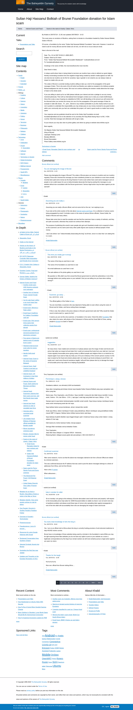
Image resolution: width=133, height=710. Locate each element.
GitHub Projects (94, 608)
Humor (22, 119)
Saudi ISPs (24, 172)
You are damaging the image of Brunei (57, 169)
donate (58, 321)
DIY (56, 645)
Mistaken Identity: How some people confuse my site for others (29, 502)
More (43, 669)
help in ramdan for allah (54, 492)
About (29, 9)
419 (43, 636)
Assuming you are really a (55, 201)
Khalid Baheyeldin (51, 240)
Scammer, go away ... (57, 295)
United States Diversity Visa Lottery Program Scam (30, 486)
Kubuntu (52, 651)
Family (20, 75)
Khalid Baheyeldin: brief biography (99, 599)
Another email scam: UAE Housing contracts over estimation (30, 287)
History (22, 104)
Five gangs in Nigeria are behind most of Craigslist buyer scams (31, 340)
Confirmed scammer (51, 451)
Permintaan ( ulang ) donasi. (56, 379)
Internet (22, 154)
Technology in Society (49, 146)
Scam (50, 662)
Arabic (61, 636)
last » (100, 582)
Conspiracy (45, 642)
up (79, 149)
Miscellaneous (25, 175)
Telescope (49, 666)
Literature (23, 113)
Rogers (60, 658)
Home (20, 9)
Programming (24, 169)
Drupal (22, 145)
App (56, 636)
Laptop (58, 651)
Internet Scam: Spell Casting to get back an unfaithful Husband (30, 368)
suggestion (51, 342)
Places (20, 178)
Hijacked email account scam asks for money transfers (30, 348)
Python (54, 658)
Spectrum (61, 662)
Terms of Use (42, 686)
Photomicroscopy (25, 220)
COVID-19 (46, 645)
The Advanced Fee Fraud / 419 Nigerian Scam (29, 478)
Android (50, 635)
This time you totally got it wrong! (59, 255)
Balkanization (51, 639)
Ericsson (46, 648)
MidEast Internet (25, 166)
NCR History (24, 163)
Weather (25, 182)
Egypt (22, 185)
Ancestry (23, 81)
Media (22, 110)
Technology (22, 137)
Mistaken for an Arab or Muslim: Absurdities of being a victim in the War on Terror (29, 494)
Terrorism (23, 122)
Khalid (22, 78)
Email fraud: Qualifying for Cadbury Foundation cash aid (30, 315)
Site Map (39, 9)
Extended (23, 84)
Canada (22, 180)
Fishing (22, 208)
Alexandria (26, 191)
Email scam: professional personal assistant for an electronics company (31, 333)
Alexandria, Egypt (25, 238)
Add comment (46, 155)
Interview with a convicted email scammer (28, 413)
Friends (20, 87)
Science (23, 101)
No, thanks (115, 706)
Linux (22, 139)
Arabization (24, 142)
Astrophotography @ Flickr (97, 614)
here (72, 301)
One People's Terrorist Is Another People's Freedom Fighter (28, 511)
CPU (53, 645)
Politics (22, 116)
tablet (44, 666)
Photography (24, 211)
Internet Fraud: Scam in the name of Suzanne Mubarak (30, 361)
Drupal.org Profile (94, 611)
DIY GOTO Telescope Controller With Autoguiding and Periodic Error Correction (29, 259)
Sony (55, 662)
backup (44, 639)
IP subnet (54, 469)
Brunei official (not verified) (50, 164)
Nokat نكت (21, 90)
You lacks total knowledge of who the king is (59, 522)
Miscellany (21, 223)
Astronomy (23, 205)
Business (23, 125)
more (17, 621)
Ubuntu (57, 665)
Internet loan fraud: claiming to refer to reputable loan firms (29, 406)
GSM (57, 648)
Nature (22, 217)
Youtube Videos (94, 605)
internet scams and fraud (84, 211)
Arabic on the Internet (26, 242)
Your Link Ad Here (22, 635)
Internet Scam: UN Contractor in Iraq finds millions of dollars (30, 376)
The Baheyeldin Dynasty (39, 682)
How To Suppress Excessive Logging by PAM (32, 618)
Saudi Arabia (24, 200)
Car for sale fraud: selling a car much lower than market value (31, 302)
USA (21, 197)
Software (23, 151)
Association (26, 148)
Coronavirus (55, 641)
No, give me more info (31, 708)
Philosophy (23, 128)
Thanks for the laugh (53, 555)
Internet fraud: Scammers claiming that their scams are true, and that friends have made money (31, 395)
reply (113, 193)
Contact (50, 9)
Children (23, 134)
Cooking (23, 95)
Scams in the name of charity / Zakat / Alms (60, 28)
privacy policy (31, 690)
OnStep (55, 655)
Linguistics (23, 107)
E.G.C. (25, 194)
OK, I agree (105, 706)
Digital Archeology (26, 160)
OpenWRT (46, 658)
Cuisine (25, 188)
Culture (22, 98)
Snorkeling (23, 214)
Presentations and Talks (27, 44)
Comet (58, 639)
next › (93, 582)
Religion (23, 131)
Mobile (46, 654)
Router (45, 662)
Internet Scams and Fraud (34, 28)
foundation (106, 317)
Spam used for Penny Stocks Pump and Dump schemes (31, 470)
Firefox (52, 648)
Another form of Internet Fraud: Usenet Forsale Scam (30, 295)
